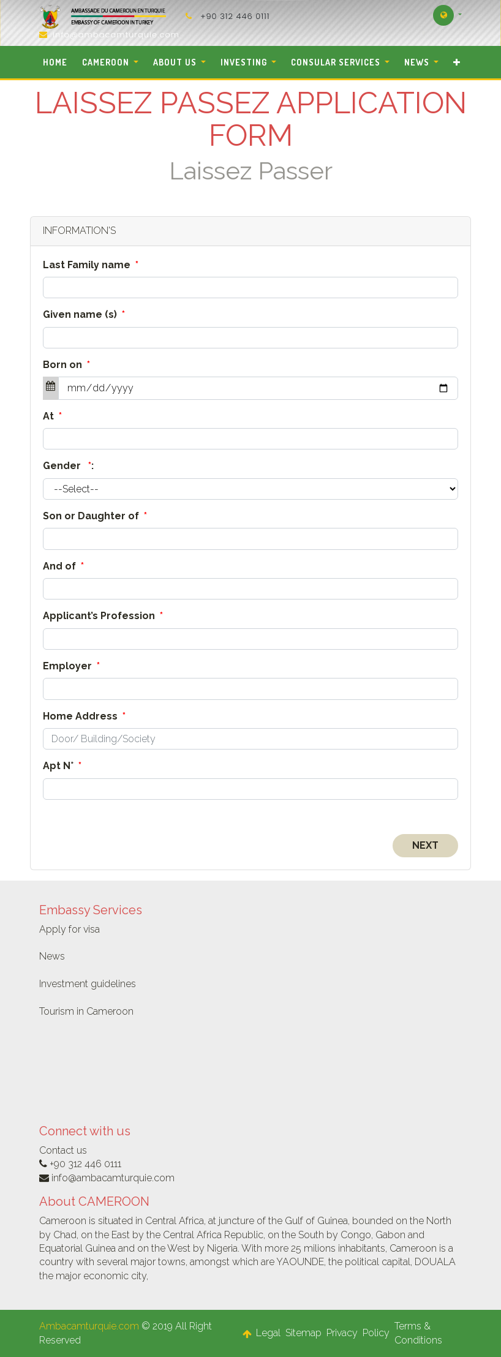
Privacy (342, 1333)
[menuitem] (55, 62)
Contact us (63, 1150)
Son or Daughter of (95, 516)
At (52, 416)
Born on (66, 364)
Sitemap (303, 1333)
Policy (376, 1333)
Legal (268, 1333)
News (52, 956)
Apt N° (62, 766)
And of (63, 566)
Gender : (68, 466)
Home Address (84, 716)
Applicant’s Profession (103, 616)
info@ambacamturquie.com (116, 34)
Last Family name (90, 265)
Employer (71, 666)
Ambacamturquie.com (89, 1326)
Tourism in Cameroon (86, 1011)
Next (425, 845)
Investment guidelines (87, 984)
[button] (456, 62)
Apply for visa (69, 929)
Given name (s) (84, 314)
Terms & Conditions (418, 1332)
